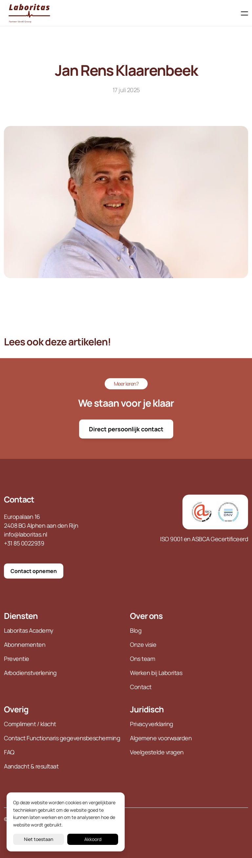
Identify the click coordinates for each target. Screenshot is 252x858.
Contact (19, 499)
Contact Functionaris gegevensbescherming (62, 738)
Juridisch (147, 709)
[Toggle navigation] (242, 13)
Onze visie (143, 644)
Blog (136, 630)
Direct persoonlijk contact (126, 429)
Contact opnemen (33, 571)
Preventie (16, 659)
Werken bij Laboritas (156, 673)
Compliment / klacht (30, 724)
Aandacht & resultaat (31, 766)
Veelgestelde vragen (157, 752)
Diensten (21, 616)
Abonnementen (24, 644)
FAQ (9, 752)
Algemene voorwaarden (161, 738)
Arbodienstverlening (30, 673)
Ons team (142, 659)
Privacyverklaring (151, 724)
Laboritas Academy (28, 630)
